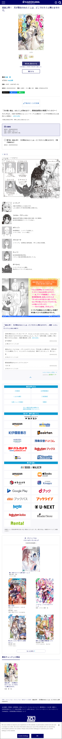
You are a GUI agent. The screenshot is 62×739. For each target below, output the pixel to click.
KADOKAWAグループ (7, 690)
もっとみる (30, 651)
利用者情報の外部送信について (17, 692)
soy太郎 (10, 80)
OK (37, 736)
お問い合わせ (30, 690)
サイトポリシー (53, 690)
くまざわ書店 (17, 396)
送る (22, 92)
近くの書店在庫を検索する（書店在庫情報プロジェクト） (31, 408)
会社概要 (4, 688)
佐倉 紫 (8, 77)
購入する (31, 71)
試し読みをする (31, 63)
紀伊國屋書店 (45, 391)
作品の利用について (20, 690)
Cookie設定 (5, 692)
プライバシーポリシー (41, 690)
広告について (22, 688)
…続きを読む (16, 116)
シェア (14, 92)
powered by (50, 374)
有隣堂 (45, 402)
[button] (45, 58)
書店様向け (43, 688)
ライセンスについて (33, 688)
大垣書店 (17, 391)
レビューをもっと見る (49, 372)
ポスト (6, 92)
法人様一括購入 (51, 688)
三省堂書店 (44, 396)
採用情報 (15, 688)
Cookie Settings (23, 736)
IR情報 (10, 688)
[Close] (59, 725)
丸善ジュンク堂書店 (17, 402)
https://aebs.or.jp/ (6, 711)
